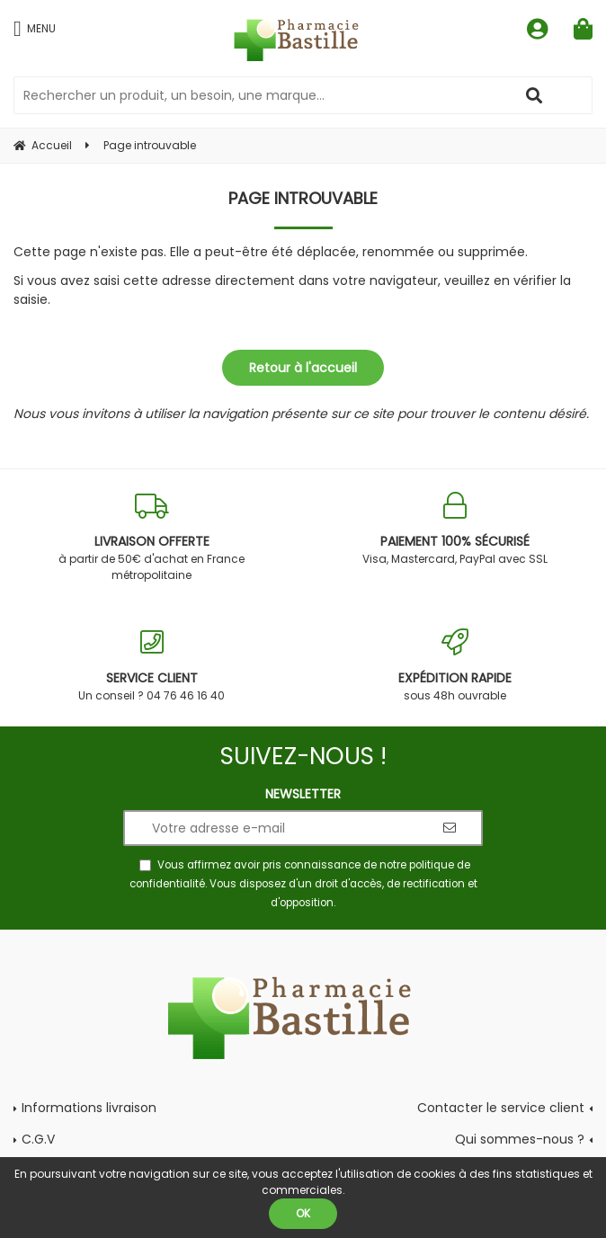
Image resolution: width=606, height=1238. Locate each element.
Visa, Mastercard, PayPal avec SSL (454, 529)
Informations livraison (89, 1108)
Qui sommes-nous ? (519, 1139)
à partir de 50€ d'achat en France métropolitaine (151, 537)
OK (303, 1213)
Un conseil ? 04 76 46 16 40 (151, 665)
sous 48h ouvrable (454, 665)
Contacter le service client (500, 1108)
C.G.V (38, 1139)
